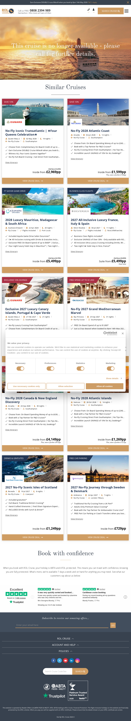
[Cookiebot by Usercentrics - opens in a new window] (105, 333)
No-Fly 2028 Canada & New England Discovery (31, 400)
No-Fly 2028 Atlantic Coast (90, 131)
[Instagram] (77, 660)
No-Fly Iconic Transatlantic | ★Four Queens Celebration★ (31, 132)
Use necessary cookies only (26, 386)
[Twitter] (59, 660)
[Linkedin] (71, 660)
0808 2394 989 (40, 10)
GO (113, 625)
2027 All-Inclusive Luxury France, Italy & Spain (95, 221)
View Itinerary (11, 162)
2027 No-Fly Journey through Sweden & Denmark (98, 489)
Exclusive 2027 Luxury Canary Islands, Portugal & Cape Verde (27, 311)
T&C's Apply (92, 2)
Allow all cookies (105, 386)
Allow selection (65, 386)
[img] (32, 112)
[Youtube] (65, 660)
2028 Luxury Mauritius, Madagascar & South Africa (31, 221)
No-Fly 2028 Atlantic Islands (91, 398)
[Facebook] (53, 660)
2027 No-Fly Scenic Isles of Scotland (31, 487)
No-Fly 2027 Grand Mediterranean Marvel (96, 311)
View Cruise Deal (31, 180)
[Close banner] (123, 333)
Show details (112, 378)
